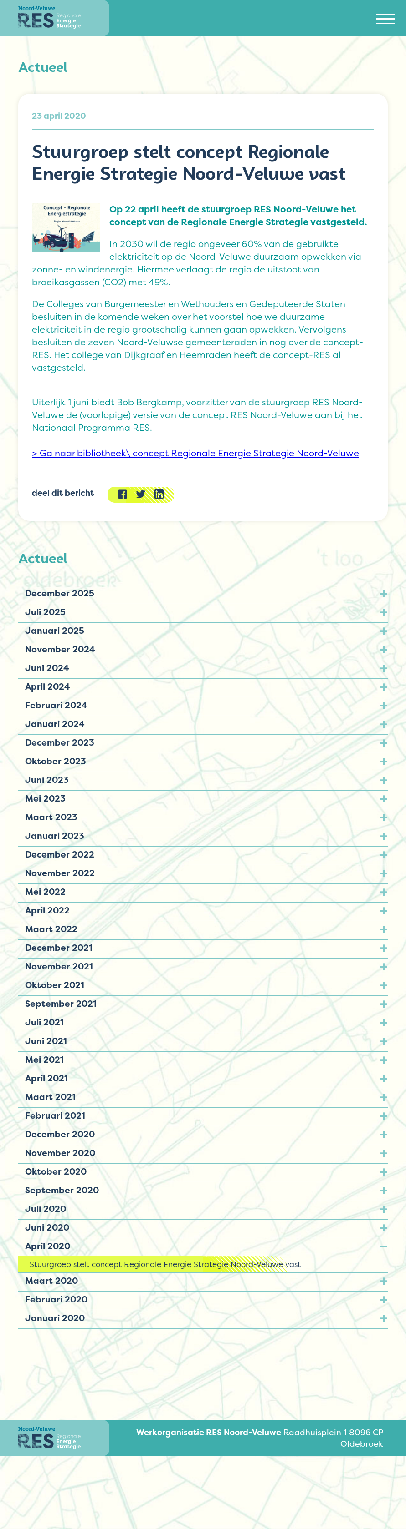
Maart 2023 (51, 817)
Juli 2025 (45, 612)
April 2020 (47, 1246)
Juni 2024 (47, 668)
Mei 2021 (44, 1059)
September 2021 (61, 1003)
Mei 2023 (45, 798)
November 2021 (59, 966)
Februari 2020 (56, 1299)
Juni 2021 (46, 1041)
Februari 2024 (56, 705)
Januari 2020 (55, 1318)
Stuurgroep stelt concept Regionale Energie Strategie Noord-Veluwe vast (165, 1264)
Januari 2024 (55, 724)
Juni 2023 (47, 780)
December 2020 (60, 1134)
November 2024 (60, 649)
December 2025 (59, 593)
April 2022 (47, 910)
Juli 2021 (44, 1022)
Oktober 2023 (55, 761)
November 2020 (60, 1153)
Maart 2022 (51, 929)
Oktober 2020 (56, 1171)
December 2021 (59, 948)
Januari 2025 (54, 630)
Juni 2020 (47, 1227)
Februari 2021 (55, 1115)
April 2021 (46, 1078)
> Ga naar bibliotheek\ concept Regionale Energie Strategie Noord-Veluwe (195, 453)
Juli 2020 (45, 1209)
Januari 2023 (54, 836)
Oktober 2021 (54, 985)
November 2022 (60, 873)
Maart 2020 (51, 1281)
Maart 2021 (50, 1097)
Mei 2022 (45, 892)
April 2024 (47, 686)
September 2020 (62, 1190)
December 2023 (59, 742)
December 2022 (59, 854)
